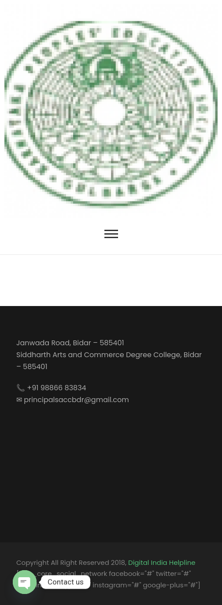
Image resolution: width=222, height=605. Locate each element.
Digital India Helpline (161, 562)
